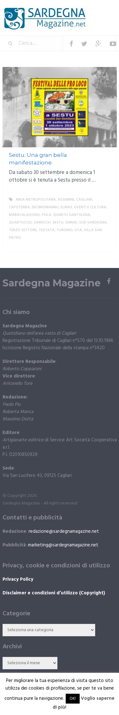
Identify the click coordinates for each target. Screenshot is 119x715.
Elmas (66, 207)
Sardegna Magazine (52, 283)
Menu (97, 9)
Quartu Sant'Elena (71, 215)
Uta (78, 230)
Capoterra (19, 207)
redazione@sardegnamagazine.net (64, 531)
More (106, 245)
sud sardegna (93, 222)
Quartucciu (20, 222)
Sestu (57, 222)
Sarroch (42, 222)
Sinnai (71, 222)
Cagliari (84, 200)
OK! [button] (72, 698)
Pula (46, 215)
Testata (47, 230)
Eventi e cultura (90, 207)
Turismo (64, 230)
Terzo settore (23, 230)
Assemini (66, 200)
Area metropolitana (36, 200)
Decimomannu (45, 207)
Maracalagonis (24, 215)
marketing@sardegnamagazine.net (63, 545)
